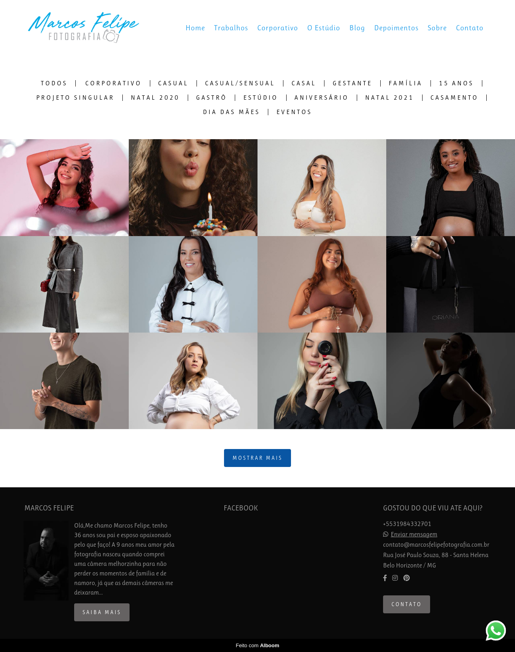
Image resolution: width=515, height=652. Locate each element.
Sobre (437, 28)
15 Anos (456, 83)
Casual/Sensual (240, 83)
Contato (470, 28)
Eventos (294, 112)
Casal (303, 83)
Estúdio (260, 98)
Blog (357, 28)
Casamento (454, 98)
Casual (173, 83)
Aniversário (322, 98)
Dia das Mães (231, 112)
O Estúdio (323, 28)
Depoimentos (396, 28)
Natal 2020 (155, 98)
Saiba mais (102, 612)
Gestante (352, 83)
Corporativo (277, 28)
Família (406, 83)
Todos (54, 83)
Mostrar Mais (257, 458)
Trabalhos (231, 28)
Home (195, 28)
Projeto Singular (75, 98)
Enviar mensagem (414, 534)
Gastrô (211, 98)
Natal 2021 (389, 98)
